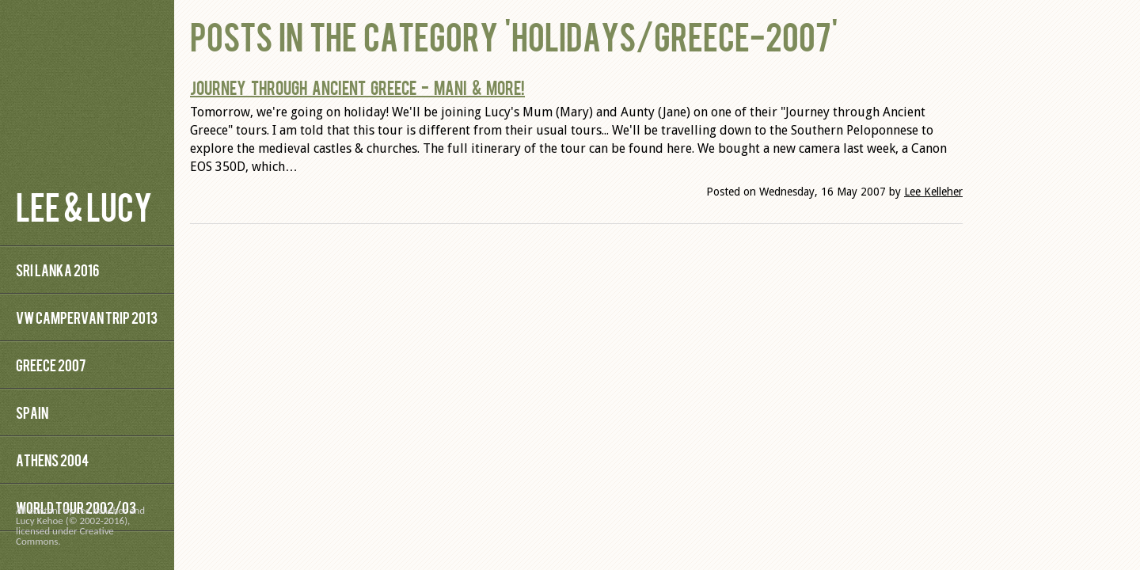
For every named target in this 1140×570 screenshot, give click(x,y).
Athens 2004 (52, 459)
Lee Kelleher (933, 191)
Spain (32, 412)
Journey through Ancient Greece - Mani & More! (357, 87)
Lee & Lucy (84, 205)
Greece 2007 (51, 364)
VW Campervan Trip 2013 (87, 317)
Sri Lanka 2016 (57, 269)
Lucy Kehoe (39, 520)
